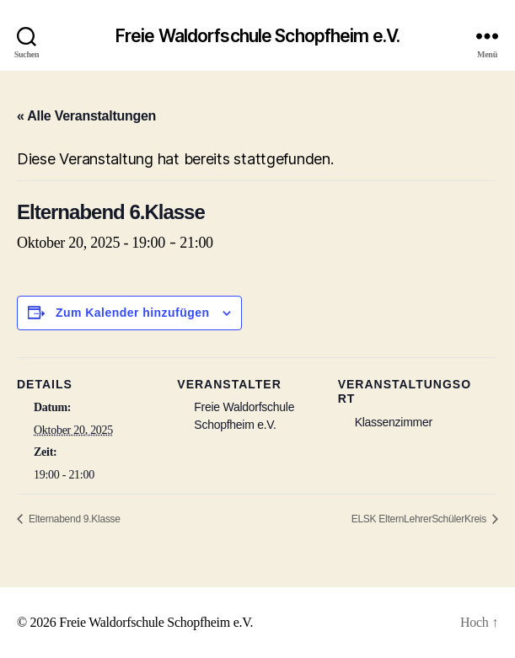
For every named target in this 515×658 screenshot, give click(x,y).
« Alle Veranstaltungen (86, 116)
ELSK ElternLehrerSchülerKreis (420, 519)
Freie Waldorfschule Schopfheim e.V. (257, 36)
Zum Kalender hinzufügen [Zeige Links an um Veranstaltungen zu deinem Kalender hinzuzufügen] (133, 312)
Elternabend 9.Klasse (73, 519)
